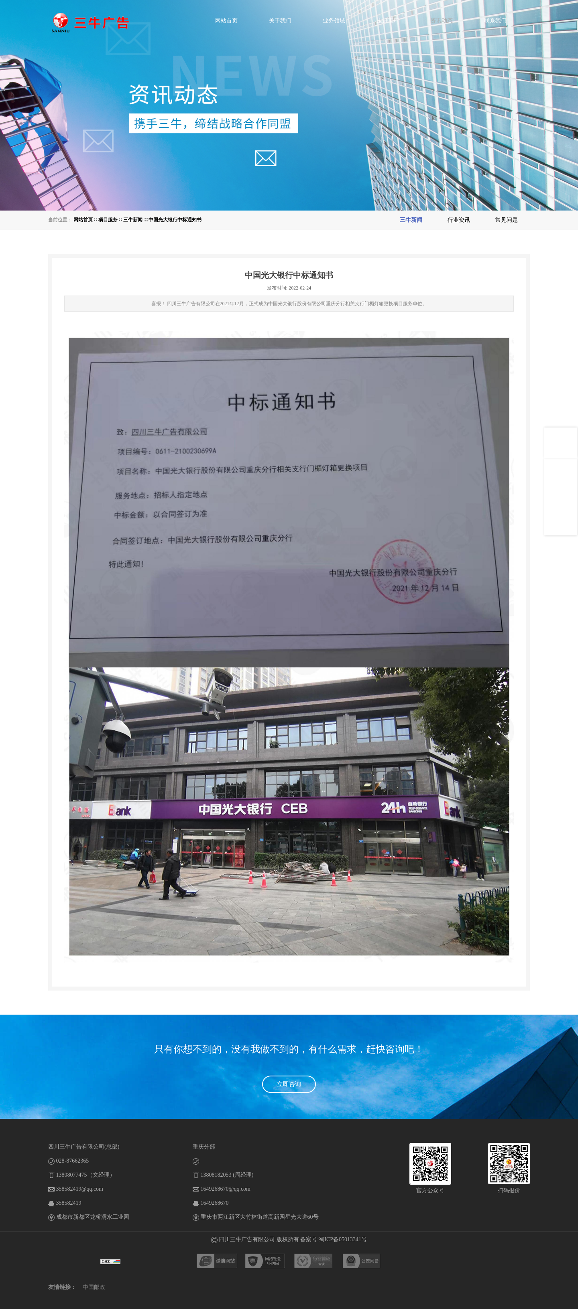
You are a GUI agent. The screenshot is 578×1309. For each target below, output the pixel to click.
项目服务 (108, 220)
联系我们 (495, 21)
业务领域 (334, 21)
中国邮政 (94, 1287)
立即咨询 (289, 1084)
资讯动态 (441, 21)
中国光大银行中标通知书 (175, 220)
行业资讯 (459, 220)
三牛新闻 (133, 220)
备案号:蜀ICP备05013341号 (333, 1239)
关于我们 (280, 21)
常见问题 (506, 220)
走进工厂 (388, 21)
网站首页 (226, 21)
